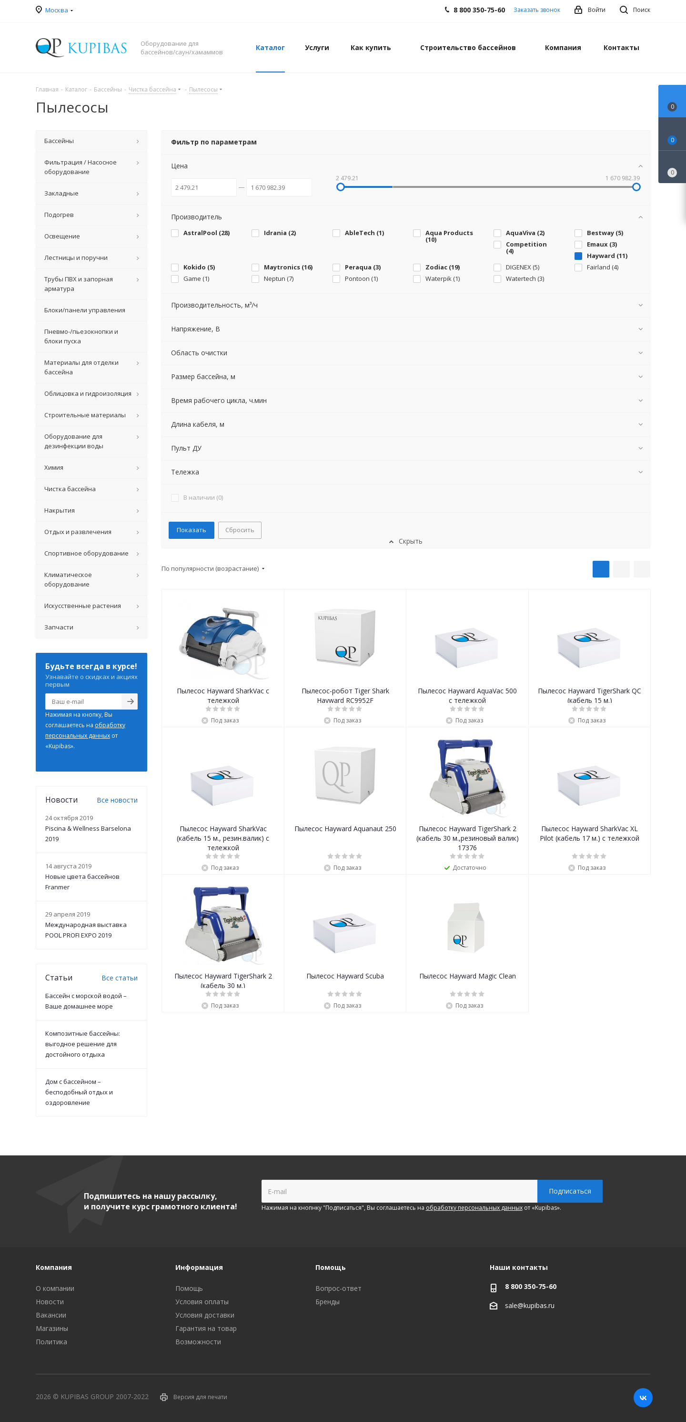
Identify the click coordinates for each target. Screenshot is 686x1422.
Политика (51, 1341)
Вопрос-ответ (338, 1288)
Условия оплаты (202, 1301)
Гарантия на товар (206, 1328)
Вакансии (51, 1314)
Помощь (189, 1288)
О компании (55, 1288)
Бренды (327, 1301)
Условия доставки (204, 1314)
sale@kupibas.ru (530, 1305)
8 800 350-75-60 (530, 1286)
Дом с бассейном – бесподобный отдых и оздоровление (79, 1092)
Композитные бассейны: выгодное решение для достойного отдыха (82, 1044)
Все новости (117, 799)
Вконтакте (643, 1397)
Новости (50, 1301)
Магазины (52, 1328)
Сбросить (239, 530)
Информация (199, 1267)
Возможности (198, 1341)
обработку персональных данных (474, 1208)
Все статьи (119, 977)
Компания (54, 1267)
